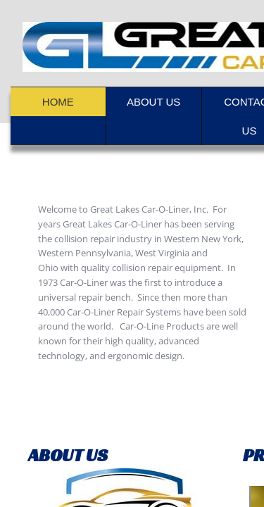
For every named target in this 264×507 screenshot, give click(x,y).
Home (58, 102)
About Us (153, 102)
